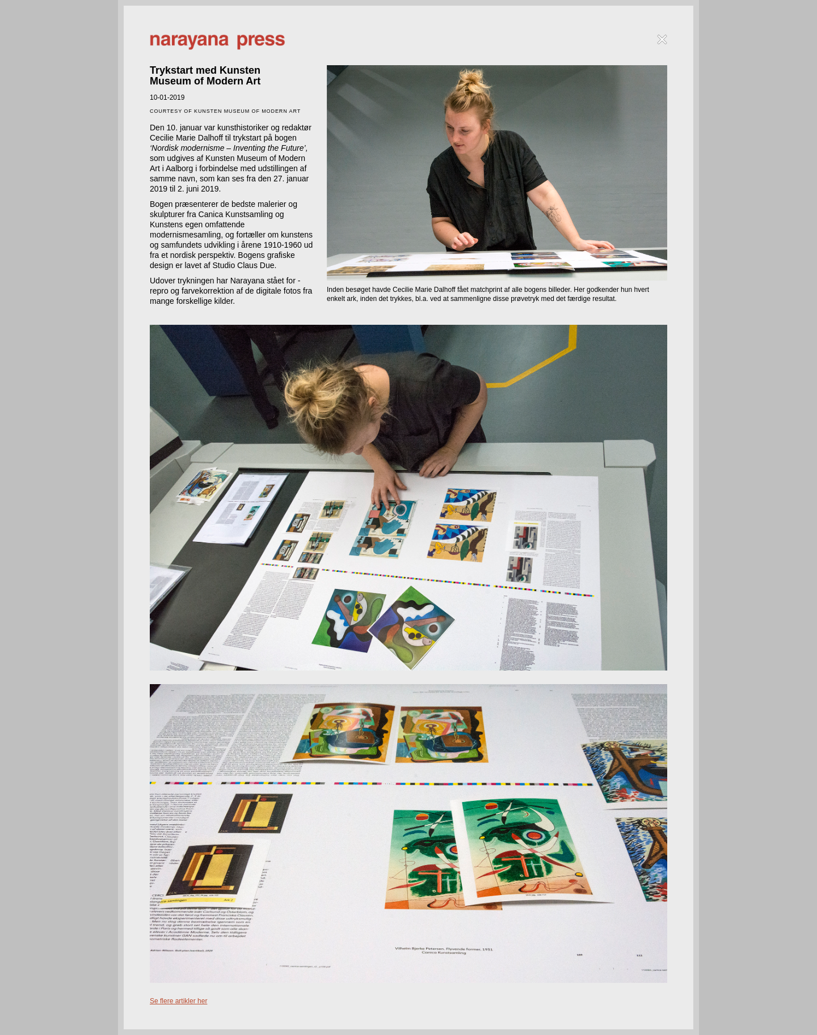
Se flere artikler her (178, 1001)
